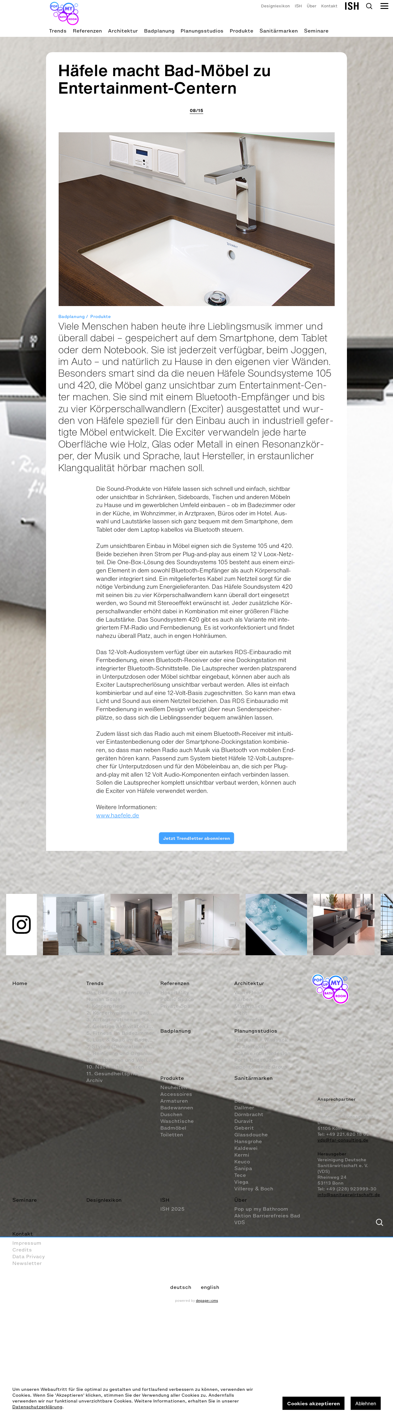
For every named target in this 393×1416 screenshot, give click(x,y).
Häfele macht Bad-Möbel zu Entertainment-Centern (164, 651)
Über (311, 6)
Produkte (241, 30)
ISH (298, 6)
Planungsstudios (202, 30)
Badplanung (159, 30)
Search (369, 6)
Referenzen (87, 30)
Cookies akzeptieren (313, 1403)
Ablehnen (365, 1403)
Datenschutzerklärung (37, 1407)
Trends (58, 30)
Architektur (123, 30)
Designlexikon (275, 6)
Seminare (316, 30)
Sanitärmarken (278, 30)
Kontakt (329, 6)
